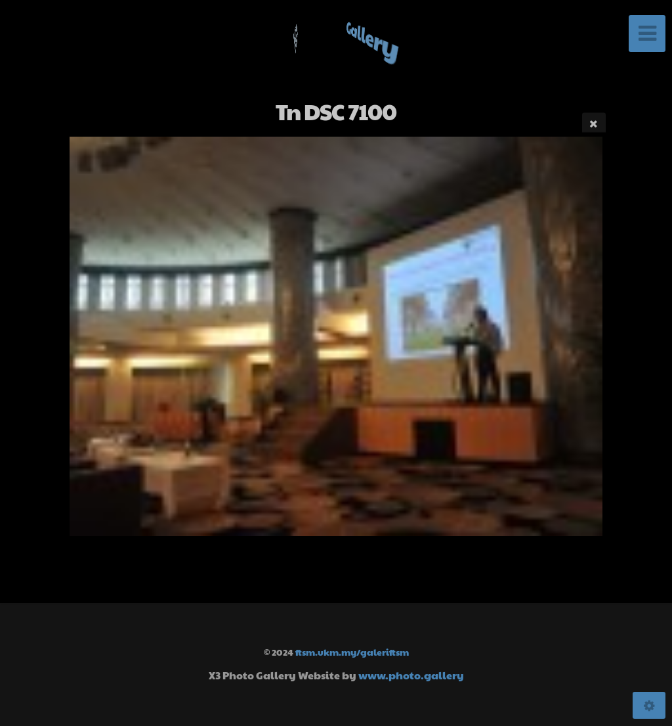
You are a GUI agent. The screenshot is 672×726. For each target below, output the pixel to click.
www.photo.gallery (411, 675)
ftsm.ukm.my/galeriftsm (352, 651)
